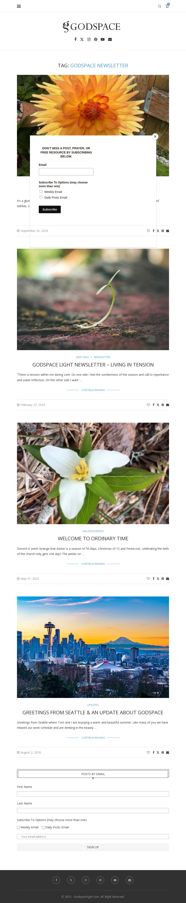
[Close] (155, 136)
